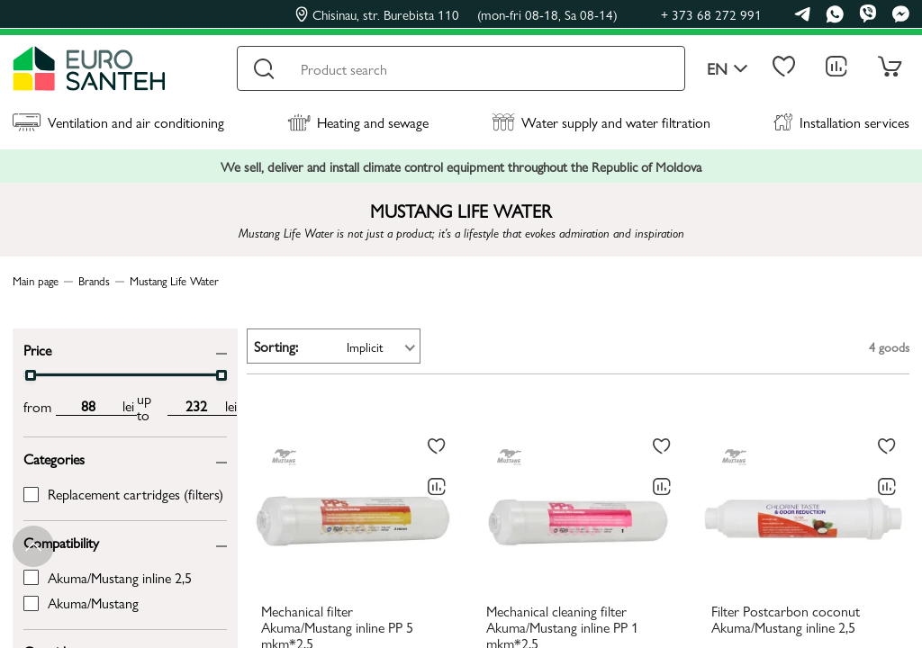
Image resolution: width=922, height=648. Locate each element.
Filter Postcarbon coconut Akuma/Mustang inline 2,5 (785, 620)
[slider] (30, 375)
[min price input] (88, 406)
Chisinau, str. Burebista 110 (456, 14)
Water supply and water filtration (601, 122)
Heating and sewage (358, 122)
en (727, 68)
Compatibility (61, 541)
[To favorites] (436, 446)
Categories (54, 457)
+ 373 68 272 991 (711, 14)
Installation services (841, 122)
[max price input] (196, 406)
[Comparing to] (436, 486)
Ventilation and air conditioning (118, 122)
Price (37, 348)
